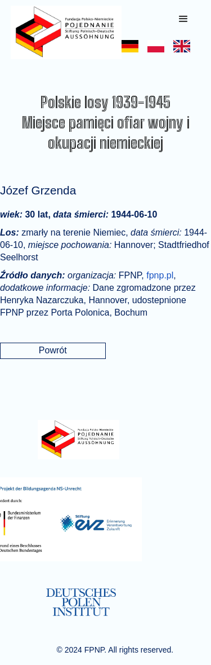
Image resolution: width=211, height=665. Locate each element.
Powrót (53, 350)
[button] (183, 19)
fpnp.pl (159, 275)
